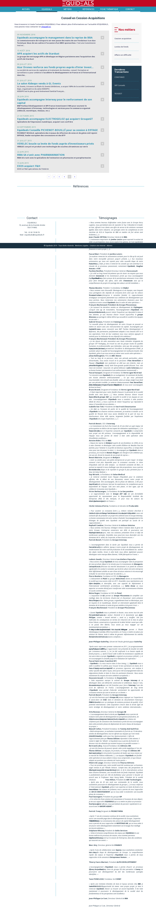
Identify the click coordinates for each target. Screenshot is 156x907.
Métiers (68, 9)
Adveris (109, 246)
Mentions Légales (81, 246)
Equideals (47, 9)
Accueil (26, 9)
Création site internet (97, 246)
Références (88, 9)
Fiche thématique (109, 9)
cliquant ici (46, 26)
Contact (130, 9)
